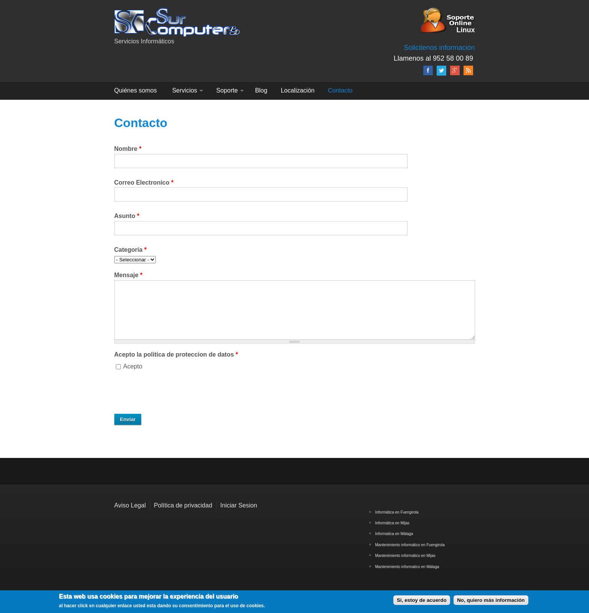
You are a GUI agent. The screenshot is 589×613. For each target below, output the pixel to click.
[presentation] (172, 393)
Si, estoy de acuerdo (422, 600)
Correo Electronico (144, 182)
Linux (466, 29)
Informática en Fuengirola (397, 512)
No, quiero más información (491, 600)
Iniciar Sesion (238, 505)
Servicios (184, 90)
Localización (298, 90)
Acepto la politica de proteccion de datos (176, 354)
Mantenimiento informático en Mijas (405, 556)
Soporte (227, 90)
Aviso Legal (130, 505)
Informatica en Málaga (394, 534)
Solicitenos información (439, 47)
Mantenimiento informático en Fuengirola (410, 545)
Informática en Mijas (392, 523)
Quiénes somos (135, 90)
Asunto (127, 216)
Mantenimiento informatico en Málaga (407, 567)
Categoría (130, 249)
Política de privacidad (183, 505)
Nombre (128, 148)
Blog (261, 90)
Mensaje (128, 275)
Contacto (340, 90)
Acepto (132, 366)
